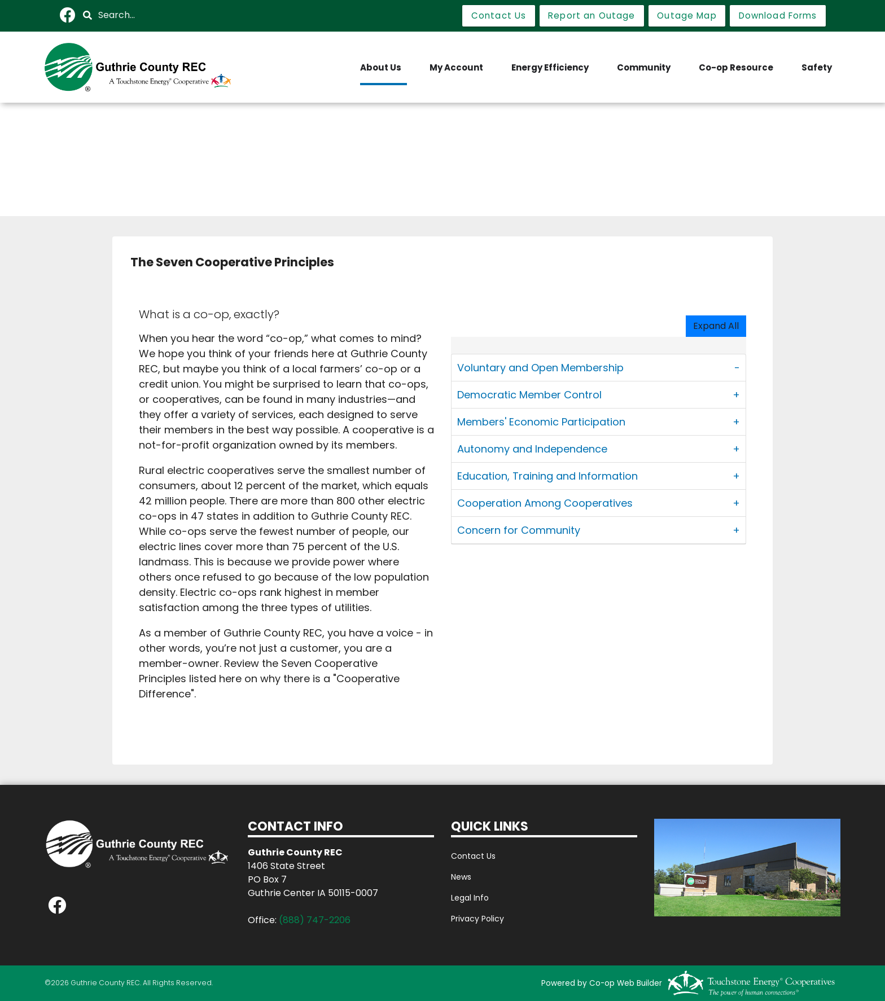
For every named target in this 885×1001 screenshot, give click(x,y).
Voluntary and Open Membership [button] (540, 368)
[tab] (599, 367)
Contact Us (473, 856)
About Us (380, 67)
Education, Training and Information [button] (547, 476)
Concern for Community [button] (518, 530)
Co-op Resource (736, 67)
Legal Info (470, 897)
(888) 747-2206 (315, 920)
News (461, 877)
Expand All (716, 325)
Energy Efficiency (550, 67)
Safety (816, 67)
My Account (456, 67)
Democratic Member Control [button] (529, 395)
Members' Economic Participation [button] (541, 422)
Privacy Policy (477, 918)
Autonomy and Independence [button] (532, 449)
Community (644, 67)
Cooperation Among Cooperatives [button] (545, 503)
